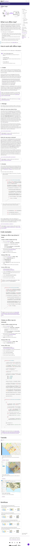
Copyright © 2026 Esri (12, 537)
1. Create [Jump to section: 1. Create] (24, 14)
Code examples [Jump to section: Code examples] (24, 18)
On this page (23, 9)
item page (9, 256)
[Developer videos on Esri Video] (17, 542)
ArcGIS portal (3, 478)
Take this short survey (25, 37)
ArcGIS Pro (3, 496)
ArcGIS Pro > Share (7, 95)
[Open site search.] (26, 1)
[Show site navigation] (28, 1)
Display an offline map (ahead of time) (6, 134)
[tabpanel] (11, 470)
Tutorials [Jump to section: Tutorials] (24, 24)
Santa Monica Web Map (12, 249)
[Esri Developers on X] (15, 542)
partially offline (14, 42)
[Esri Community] (10, 542)
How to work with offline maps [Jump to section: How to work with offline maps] (25, 13)
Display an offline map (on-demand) (6, 160)
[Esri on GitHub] (12, 542)
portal (8, 241)
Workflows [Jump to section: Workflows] (24, 25)
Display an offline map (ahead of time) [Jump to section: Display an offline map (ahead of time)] (25, 20)
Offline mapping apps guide (5, 3)
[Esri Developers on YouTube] (20, 542)
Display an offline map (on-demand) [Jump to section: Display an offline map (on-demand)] (25, 22)
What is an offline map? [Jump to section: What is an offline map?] (25, 11)
